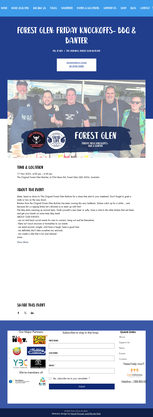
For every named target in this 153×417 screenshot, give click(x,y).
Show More (22, 242)
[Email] (81, 370)
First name (53, 341)
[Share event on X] (25, 313)
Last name (53, 353)
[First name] (81, 345)
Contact (123, 359)
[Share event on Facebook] (18, 313)
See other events (76, 66)
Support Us (124, 342)
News (121, 348)
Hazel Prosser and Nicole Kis (85, 413)
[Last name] (81, 358)
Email (52, 365)
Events (122, 353)
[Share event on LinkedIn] (32, 313)
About (122, 337)
